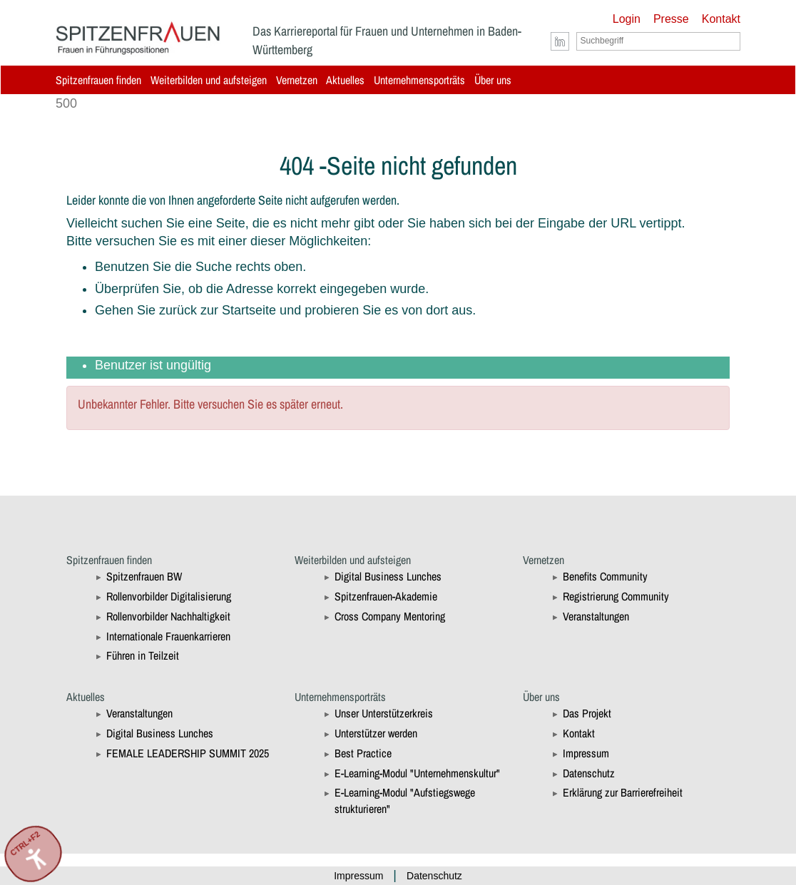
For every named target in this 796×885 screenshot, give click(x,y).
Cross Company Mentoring (390, 616)
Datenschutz (589, 773)
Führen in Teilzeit (142, 655)
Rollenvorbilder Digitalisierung (168, 596)
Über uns (492, 80)
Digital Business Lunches (388, 576)
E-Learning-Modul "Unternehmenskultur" (417, 773)
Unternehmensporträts (419, 80)
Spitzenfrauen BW (144, 576)
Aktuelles (345, 80)
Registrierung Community (616, 596)
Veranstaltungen (596, 616)
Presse (671, 19)
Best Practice (363, 753)
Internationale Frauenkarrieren (168, 636)
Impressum (586, 753)
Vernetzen (296, 80)
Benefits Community (605, 576)
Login (627, 19)
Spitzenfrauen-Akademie (386, 596)
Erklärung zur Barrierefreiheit (623, 792)
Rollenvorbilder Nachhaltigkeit (168, 616)
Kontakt (721, 19)
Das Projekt (587, 713)
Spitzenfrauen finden (98, 80)
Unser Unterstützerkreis (384, 713)
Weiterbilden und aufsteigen (208, 80)
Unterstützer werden (376, 733)
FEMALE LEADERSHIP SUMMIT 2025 (187, 753)
